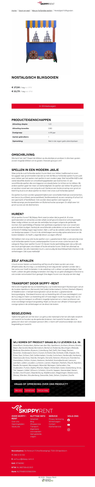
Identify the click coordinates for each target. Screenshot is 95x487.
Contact (52, 429)
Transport (34, 432)
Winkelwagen (54, 427)
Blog (32, 427)
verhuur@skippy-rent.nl (23, 464)
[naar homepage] (46, 3)
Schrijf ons (29, 396)
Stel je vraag (43, 396)
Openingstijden (18, 429)
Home (14, 11)
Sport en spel (24, 11)
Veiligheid (34, 424)
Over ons (15, 427)
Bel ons (18, 396)
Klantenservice (55, 432)
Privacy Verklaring (56, 424)
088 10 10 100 (18, 460)
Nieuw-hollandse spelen (42, 11)
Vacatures (16, 432)
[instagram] (69, 436)
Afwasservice (35, 429)
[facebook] (69, 426)
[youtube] (69, 431)
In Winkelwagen (47, 106)
